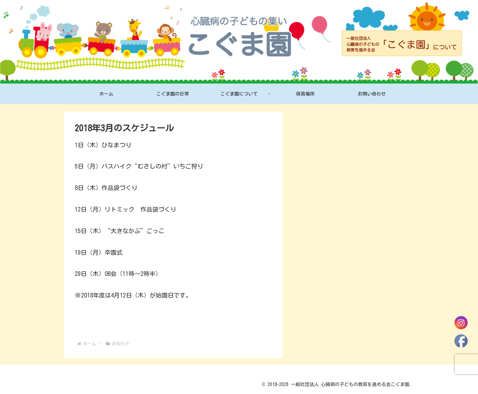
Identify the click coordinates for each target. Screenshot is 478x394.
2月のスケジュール (321, 207)
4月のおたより (315, 165)
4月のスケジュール (321, 151)
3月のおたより (315, 193)
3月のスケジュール (321, 179)
